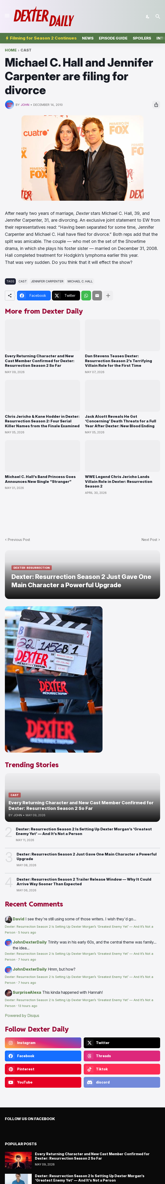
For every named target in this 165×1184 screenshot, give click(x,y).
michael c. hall (80, 281)
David (18, 918)
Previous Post (19, 539)
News (87, 38)
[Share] (156, 105)
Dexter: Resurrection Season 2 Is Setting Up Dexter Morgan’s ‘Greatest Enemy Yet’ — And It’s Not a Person (84, 831)
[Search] (158, 16)
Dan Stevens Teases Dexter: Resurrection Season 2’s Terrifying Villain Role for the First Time (118, 361)
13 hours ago (27, 1006)
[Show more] (108, 295)
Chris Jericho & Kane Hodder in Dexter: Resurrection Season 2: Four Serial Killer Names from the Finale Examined (42, 421)
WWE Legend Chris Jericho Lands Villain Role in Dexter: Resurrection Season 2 (118, 481)
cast (26, 50)
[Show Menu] (6, 15)
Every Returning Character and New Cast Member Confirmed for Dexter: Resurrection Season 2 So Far (39, 361)
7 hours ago (27, 959)
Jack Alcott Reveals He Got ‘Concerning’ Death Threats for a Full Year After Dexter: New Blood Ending (120, 421)
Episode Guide (113, 38)
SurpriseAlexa (27, 992)
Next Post (149, 539)
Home (11, 50)
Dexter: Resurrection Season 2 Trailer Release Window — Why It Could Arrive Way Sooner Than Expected (84, 881)
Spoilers (142, 38)
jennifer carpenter (47, 281)
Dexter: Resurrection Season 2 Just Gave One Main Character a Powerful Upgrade (87, 856)
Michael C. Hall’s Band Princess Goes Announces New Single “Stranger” (40, 479)
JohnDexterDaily (30, 942)
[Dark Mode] (148, 16)
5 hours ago (27, 932)
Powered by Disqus (22, 1015)
